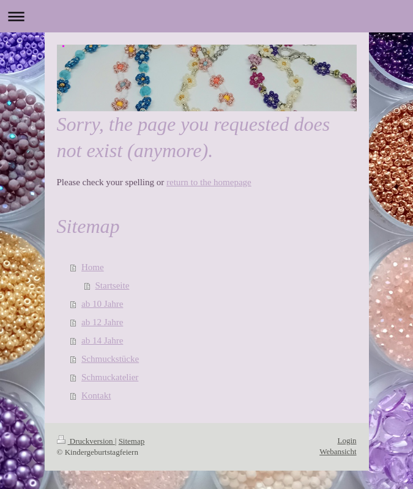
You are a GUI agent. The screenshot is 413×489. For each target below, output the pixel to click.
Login (346, 440)
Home (92, 267)
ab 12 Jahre (102, 322)
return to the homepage (208, 182)
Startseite (112, 285)
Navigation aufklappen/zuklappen (206, 16)
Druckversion (86, 441)
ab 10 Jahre (102, 304)
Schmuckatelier (109, 377)
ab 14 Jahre (102, 340)
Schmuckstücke (110, 359)
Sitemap (132, 441)
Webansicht (337, 451)
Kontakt (96, 395)
